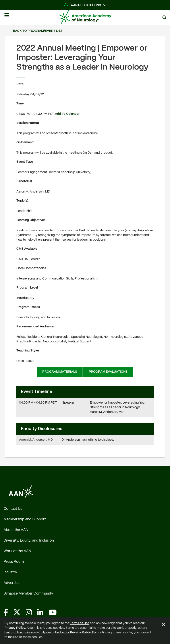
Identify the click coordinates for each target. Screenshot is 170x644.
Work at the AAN (17, 551)
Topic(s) (22, 200)
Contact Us (13, 508)
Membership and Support (25, 519)
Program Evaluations (108, 371)
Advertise (11, 583)
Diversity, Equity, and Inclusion (29, 540)
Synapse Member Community (28, 593)
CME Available (26, 248)
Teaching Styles (27, 350)
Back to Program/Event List (38, 30)
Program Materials (59, 371)
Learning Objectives (30, 220)
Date (19, 84)
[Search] (164, 17)
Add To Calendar (67, 113)
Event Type (24, 161)
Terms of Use (79, 623)
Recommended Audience (35, 326)
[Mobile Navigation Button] (6, 17)
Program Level (27, 287)
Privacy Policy (14, 627)
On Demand (25, 142)
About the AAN (16, 530)
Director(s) (24, 181)
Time (20, 103)
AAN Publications (82, 5)
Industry (10, 572)
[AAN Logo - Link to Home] (91, 17)
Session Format (27, 123)
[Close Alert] (164, 625)
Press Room (14, 561)
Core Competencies (31, 268)
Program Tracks (28, 307)
